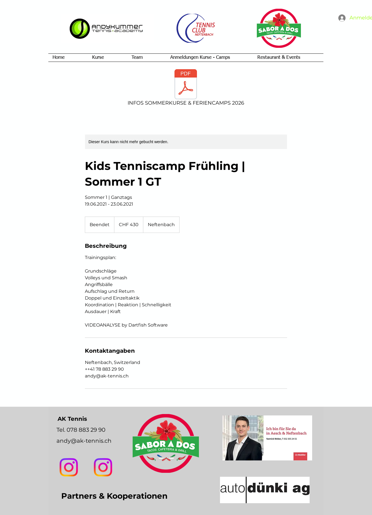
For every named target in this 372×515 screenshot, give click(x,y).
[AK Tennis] (103, 467)
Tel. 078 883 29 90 (80, 429)
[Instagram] (68, 467)
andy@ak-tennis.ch (84, 440)
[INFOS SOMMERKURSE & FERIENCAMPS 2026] (185, 88)
